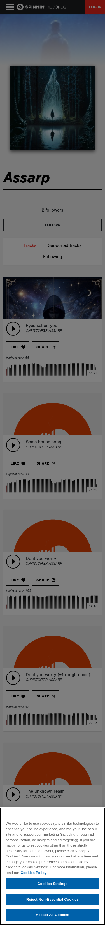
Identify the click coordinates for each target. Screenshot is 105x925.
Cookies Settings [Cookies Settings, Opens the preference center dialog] (53, 884)
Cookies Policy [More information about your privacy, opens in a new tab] (33, 873)
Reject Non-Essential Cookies (52, 899)
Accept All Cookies (52, 915)
